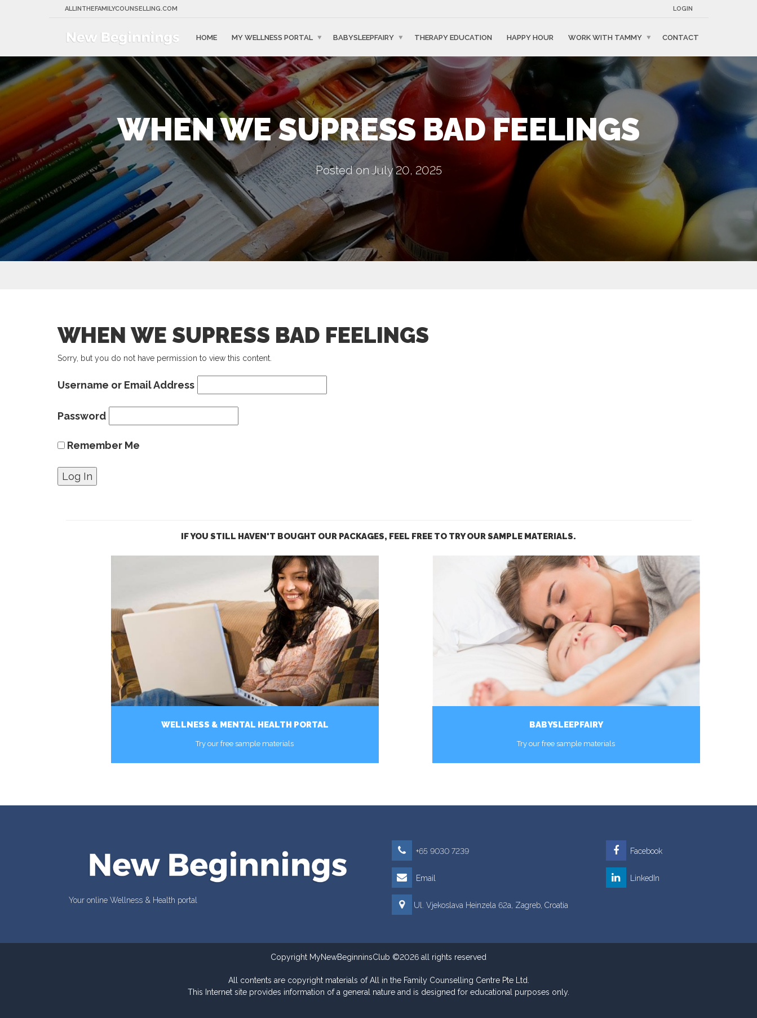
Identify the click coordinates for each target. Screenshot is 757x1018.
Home (206, 37)
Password (81, 416)
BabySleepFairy (363, 37)
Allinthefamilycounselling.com (121, 8)
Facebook (634, 851)
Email (414, 878)
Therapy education (453, 37)
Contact (680, 37)
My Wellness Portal (272, 37)
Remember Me (98, 445)
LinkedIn (632, 878)
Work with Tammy (605, 37)
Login (683, 8)
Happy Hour (530, 37)
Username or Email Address (125, 385)
